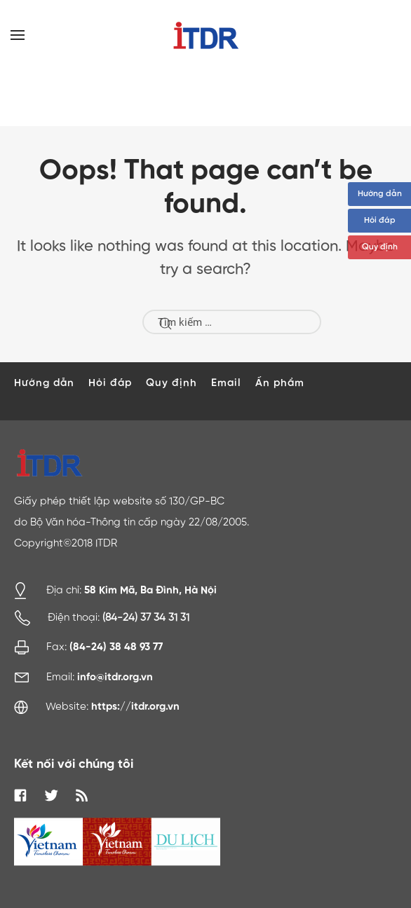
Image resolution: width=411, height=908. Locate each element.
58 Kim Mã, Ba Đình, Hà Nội (150, 589)
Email (226, 383)
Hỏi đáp (380, 220)
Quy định (380, 247)
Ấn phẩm (279, 383)
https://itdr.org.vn (135, 706)
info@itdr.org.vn (115, 677)
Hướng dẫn (380, 194)
